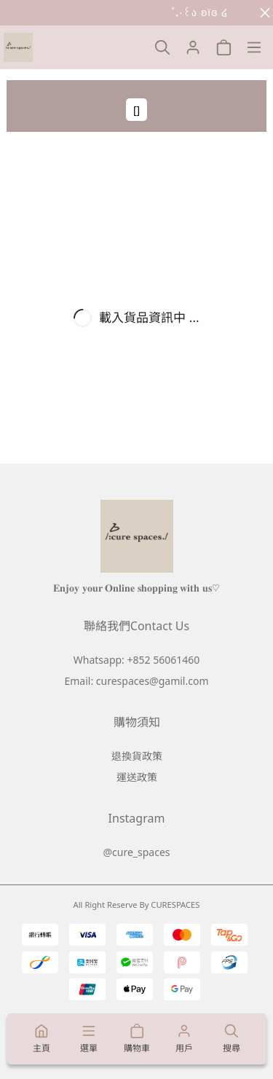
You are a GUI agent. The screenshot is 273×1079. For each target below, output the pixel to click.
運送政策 (136, 777)
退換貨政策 (136, 756)
